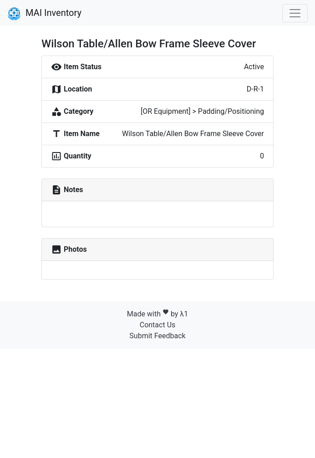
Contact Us (158, 325)
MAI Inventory (44, 13)
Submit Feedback (157, 335)
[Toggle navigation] (295, 13)
